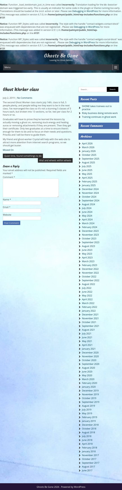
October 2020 (89, 359)
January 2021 (89, 348)
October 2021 (89, 321)
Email (6, 209)
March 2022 (88, 302)
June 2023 (87, 249)
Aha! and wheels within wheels (55, 159)
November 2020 (90, 355)
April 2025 (87, 177)
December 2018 (90, 424)
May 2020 (87, 374)
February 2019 (89, 416)
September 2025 (90, 158)
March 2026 (88, 146)
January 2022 (89, 310)
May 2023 (87, 253)
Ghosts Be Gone (61, 55)
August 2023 (88, 245)
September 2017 (90, 462)
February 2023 (89, 264)
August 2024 (88, 203)
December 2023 (90, 230)
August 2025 (88, 161)
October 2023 (89, 238)
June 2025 (87, 169)
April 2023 (87, 257)
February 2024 (89, 226)
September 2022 (90, 279)
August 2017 (88, 466)
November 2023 (90, 234)
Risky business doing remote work (100, 112)
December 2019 (90, 390)
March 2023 (88, 260)
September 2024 (90, 199)
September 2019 (90, 401)
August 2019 (88, 405)
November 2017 (90, 454)
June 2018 (87, 439)
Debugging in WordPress (85, 10)
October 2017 (89, 458)
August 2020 (88, 367)
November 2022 (90, 272)
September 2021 (90, 325)
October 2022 (89, 276)
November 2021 (90, 317)
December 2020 (90, 352)
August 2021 (88, 329)
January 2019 (89, 420)
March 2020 (88, 378)
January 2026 (89, 150)
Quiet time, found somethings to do (23, 155)
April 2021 (87, 344)
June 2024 (87, 211)
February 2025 (89, 180)
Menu (8, 66)
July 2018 (86, 435)
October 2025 (89, 154)
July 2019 (86, 409)
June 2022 (87, 291)
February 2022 (89, 306)
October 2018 (89, 428)
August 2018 (88, 431)
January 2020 (89, 386)
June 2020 (87, 371)
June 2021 (87, 336)
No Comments (24, 97)
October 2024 (89, 196)
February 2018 (89, 447)
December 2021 (90, 314)
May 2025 (87, 173)
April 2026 (87, 142)
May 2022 (87, 295)
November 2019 (90, 393)
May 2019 (87, 412)
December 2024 (90, 188)
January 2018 (89, 450)
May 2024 (87, 215)
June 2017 (87, 469)
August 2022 (88, 283)
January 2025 (89, 184)
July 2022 (86, 287)
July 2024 (86, 207)
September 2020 (90, 363)
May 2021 (87, 340)
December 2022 (90, 268)
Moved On (8, 149)
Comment (9, 176)
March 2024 (88, 222)
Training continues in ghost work (99, 116)
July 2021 (86, 333)
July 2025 (86, 165)
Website (7, 217)
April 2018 (87, 443)
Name (7, 202)
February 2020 (89, 382)
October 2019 (89, 397)
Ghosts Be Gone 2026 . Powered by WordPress (61, 486)
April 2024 (87, 218)
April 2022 (87, 298)
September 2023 (90, 241)
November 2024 (90, 192)
